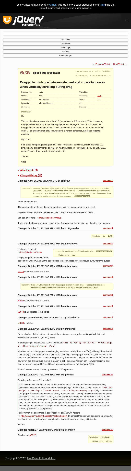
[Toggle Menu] (126, 20)
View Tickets (65, 44)
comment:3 (108, 243)
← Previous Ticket (101, 64)
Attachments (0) (29, 170)
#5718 (25, 72)
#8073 (21, 312)
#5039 (21, 323)
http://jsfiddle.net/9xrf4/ (30, 252)
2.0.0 (99, 96)
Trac (102, 4)
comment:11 (107, 429)
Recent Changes (65, 55)
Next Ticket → (120, 64)
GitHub (52, 4)
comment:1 (108, 180)
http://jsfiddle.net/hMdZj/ (48, 218)
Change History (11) (31, 175)
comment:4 (108, 266)
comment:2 (108, 228)
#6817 (33, 435)
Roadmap (65, 52)
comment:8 (108, 317)
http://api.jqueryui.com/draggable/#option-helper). (43, 416)
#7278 (21, 271)
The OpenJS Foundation (41, 458)
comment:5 (108, 277)
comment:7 (108, 306)
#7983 (21, 300)
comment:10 (107, 374)
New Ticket (65, 40)
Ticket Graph (65, 48)
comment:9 (108, 329)
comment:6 (108, 295)
